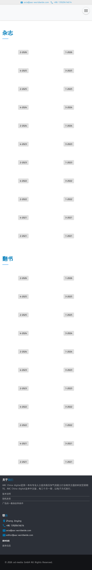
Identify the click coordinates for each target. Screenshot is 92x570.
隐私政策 (6, 498)
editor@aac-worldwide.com (19, 535)
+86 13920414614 (61, 2)
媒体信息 (6, 545)
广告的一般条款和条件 (12, 503)
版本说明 (6, 493)
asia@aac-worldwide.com (34, 2)
